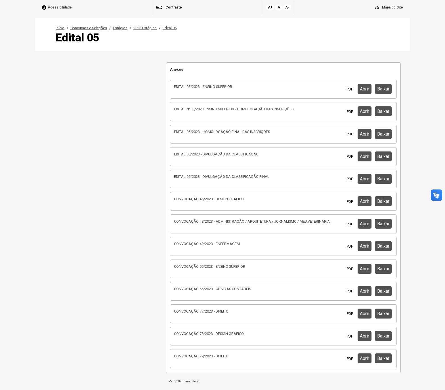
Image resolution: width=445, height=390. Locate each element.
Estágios (120, 28)
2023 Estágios (145, 28)
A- (287, 7)
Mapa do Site (392, 7)
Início (60, 28)
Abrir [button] (364, 89)
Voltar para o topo (184, 381)
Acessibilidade (60, 7)
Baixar (383, 89)
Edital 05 (170, 28)
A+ (270, 7)
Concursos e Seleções (88, 28)
